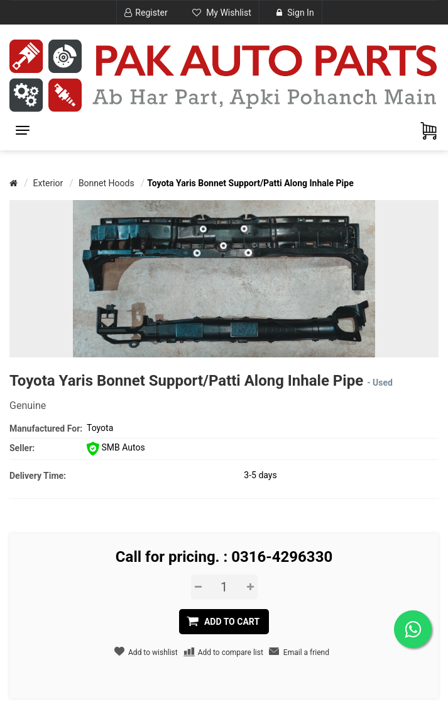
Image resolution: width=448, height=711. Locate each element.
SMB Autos (116, 447)
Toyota (100, 428)
